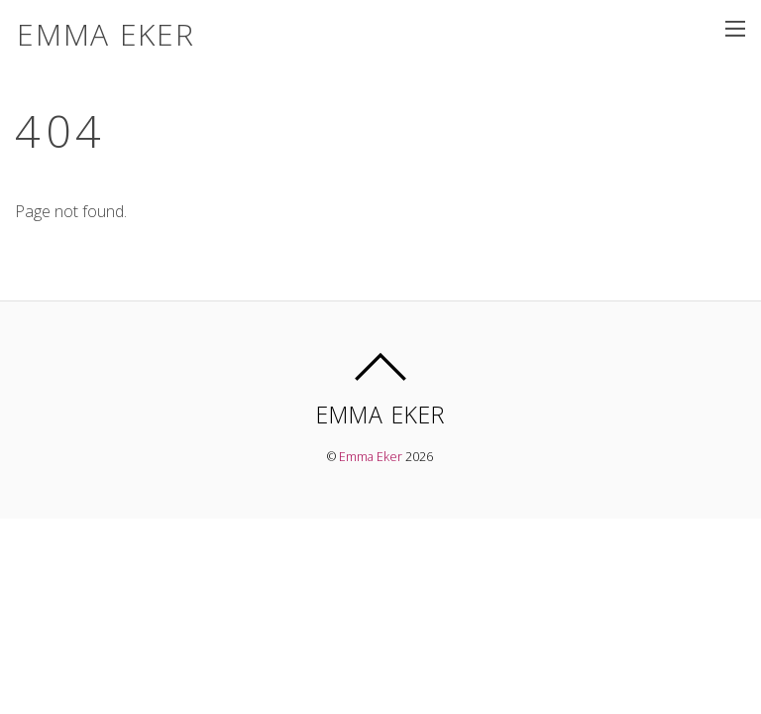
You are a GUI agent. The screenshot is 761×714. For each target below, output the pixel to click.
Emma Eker (370, 456)
